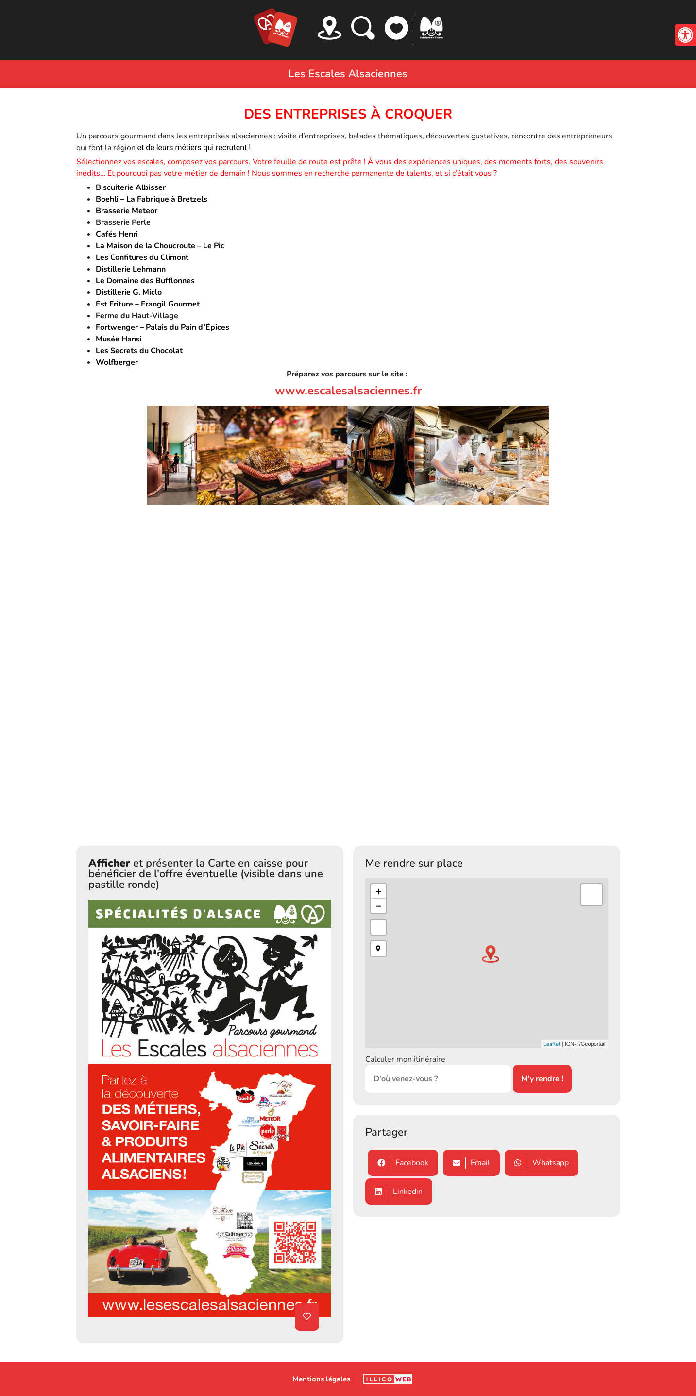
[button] (685, 35)
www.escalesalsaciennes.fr (348, 390)
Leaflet (551, 1044)
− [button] (378, 906)
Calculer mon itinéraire (405, 1059)
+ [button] (378, 891)
